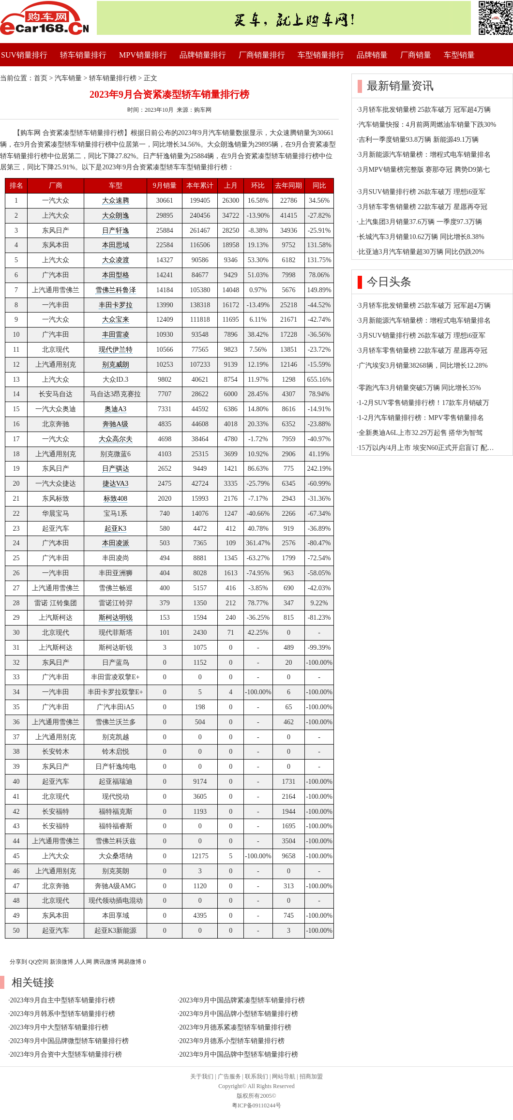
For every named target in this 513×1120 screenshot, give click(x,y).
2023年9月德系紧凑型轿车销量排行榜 (235, 1027)
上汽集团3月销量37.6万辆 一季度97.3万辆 (421, 221)
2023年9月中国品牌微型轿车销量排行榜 (69, 1041)
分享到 (18, 961)
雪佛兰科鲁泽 (115, 290)
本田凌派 (115, 543)
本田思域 (115, 245)
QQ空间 (38, 961)
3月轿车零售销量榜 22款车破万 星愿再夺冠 (423, 206)
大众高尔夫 (116, 439)
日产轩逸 (115, 230)
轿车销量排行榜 (112, 78)
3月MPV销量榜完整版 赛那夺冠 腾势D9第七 (424, 169)
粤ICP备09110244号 (256, 1105)
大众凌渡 (115, 260)
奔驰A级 (115, 424)
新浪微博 (61, 961)
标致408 (115, 498)
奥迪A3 (115, 409)
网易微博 (129, 961)
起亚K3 (115, 528)
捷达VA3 (115, 483)
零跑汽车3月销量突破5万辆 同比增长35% (420, 387)
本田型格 (115, 275)
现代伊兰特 (116, 349)
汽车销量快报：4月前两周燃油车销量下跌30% (428, 124)
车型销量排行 (321, 55)
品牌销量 (372, 55)
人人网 (83, 961)
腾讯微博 (105, 961)
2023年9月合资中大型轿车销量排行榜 (66, 1054)
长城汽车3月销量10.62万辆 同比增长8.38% (421, 236)
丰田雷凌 (115, 334)
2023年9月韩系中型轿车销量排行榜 (62, 1013)
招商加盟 (311, 1076)
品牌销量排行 (203, 55)
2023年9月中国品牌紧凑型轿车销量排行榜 (242, 1000)
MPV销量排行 (143, 55)
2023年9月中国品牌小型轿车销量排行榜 (239, 1013)
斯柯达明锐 (116, 617)
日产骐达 (115, 468)
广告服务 (229, 1076)
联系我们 (256, 1076)
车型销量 (459, 55)
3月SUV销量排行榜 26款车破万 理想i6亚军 (422, 191)
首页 (40, 78)
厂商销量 (415, 55)
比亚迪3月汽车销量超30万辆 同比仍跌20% (421, 251)
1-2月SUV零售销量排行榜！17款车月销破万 (424, 402)
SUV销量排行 (24, 55)
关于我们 (201, 1076)
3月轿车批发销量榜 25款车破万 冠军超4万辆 (425, 109)
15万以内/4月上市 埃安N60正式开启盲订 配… (426, 447)
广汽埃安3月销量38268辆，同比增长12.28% (423, 365)
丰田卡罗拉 (116, 305)
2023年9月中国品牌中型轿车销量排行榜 (239, 1054)
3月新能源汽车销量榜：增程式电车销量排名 (425, 154)
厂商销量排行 (262, 55)
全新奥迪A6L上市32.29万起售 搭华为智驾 (421, 432)
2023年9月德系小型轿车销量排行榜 (232, 1041)
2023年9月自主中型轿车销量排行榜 (62, 1000)
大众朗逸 (115, 215)
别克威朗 (115, 364)
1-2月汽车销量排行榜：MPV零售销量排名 (421, 417)
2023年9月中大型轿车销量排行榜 (59, 1027)
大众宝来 (115, 319)
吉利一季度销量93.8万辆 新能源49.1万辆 (419, 139)
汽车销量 (68, 78)
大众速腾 (115, 200)
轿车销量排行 (83, 55)
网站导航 (283, 1076)
